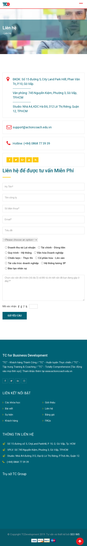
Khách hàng (11, 420)
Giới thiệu (50, 402)
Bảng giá (49, 414)
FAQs (48, 420)
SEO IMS (75, 534)
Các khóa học (12, 402)
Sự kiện (9, 414)
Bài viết (9, 408)
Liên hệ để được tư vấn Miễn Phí (38, 170)
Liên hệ (49, 408)
